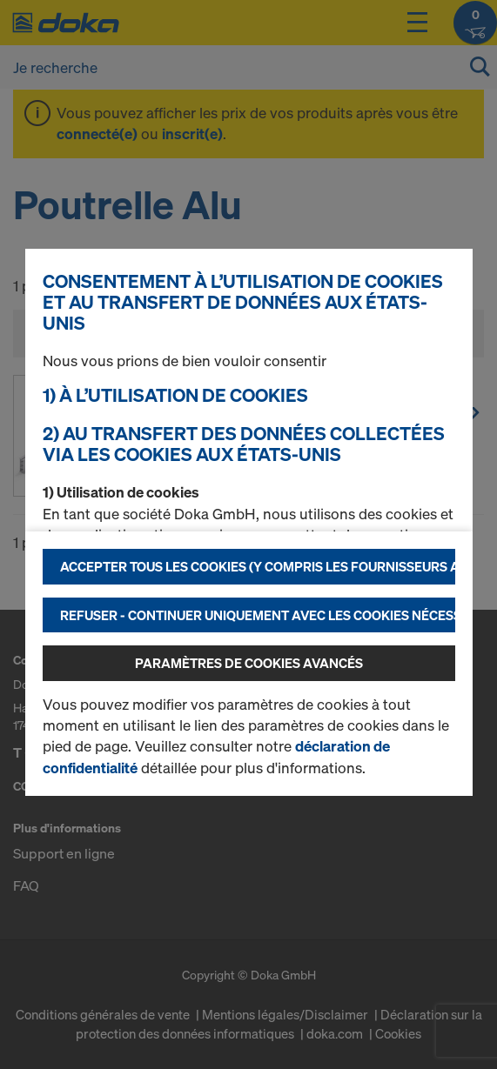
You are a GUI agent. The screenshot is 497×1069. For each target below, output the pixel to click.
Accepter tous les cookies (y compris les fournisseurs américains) (257, 566)
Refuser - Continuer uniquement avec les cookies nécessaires (257, 615)
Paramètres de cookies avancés (249, 662)
